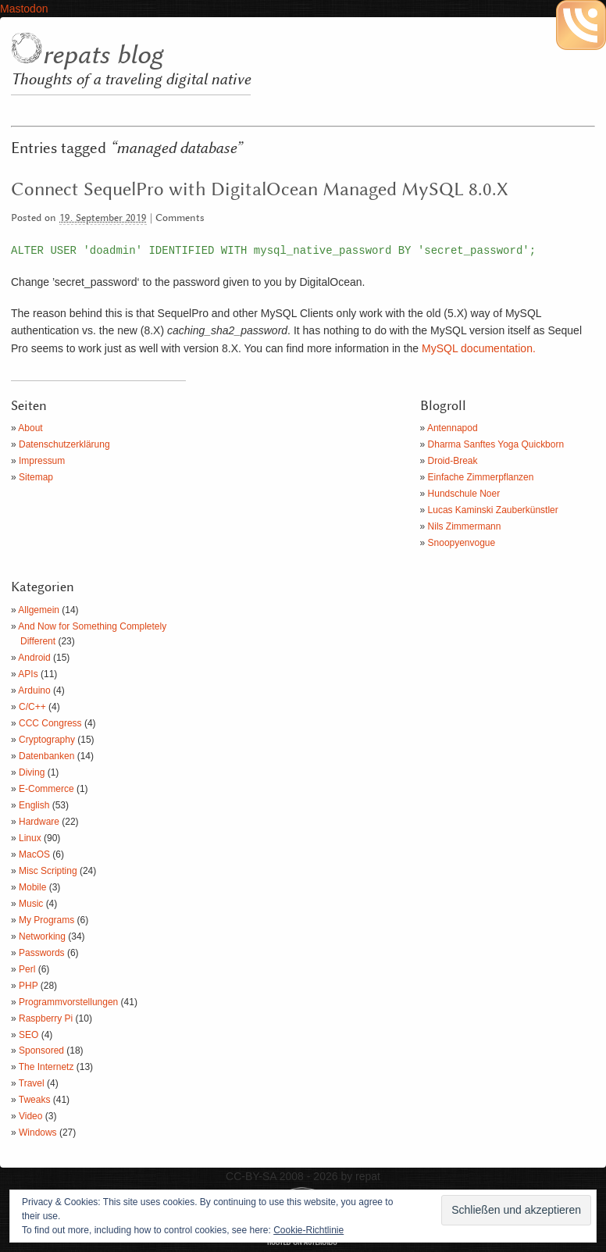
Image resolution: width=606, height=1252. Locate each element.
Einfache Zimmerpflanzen (481, 477)
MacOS (34, 854)
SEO (28, 1034)
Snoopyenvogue (462, 542)
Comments (180, 218)
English (34, 805)
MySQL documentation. (479, 348)
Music (31, 903)
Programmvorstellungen (68, 1002)
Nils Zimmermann (464, 526)
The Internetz (46, 1066)
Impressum (42, 460)
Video (30, 1116)
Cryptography (47, 739)
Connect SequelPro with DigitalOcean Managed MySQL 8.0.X (259, 190)
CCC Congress (50, 723)
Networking (42, 936)
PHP (28, 985)
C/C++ (32, 706)
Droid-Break (453, 460)
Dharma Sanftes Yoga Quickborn (496, 444)
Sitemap (36, 477)
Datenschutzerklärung (64, 444)
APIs (27, 674)
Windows (38, 1132)
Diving (32, 772)
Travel (32, 1083)
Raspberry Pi (46, 1018)
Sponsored (41, 1050)
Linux (30, 838)
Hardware (39, 821)
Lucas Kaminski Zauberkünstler (493, 510)
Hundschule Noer (464, 493)
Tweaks (35, 1099)
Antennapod (452, 428)
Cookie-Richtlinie (308, 1230)
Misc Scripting (48, 870)
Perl (27, 969)
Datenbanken (46, 756)
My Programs (46, 920)
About (30, 428)
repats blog (102, 55)
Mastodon (24, 8)
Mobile (32, 887)
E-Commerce (46, 788)
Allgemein (38, 610)
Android (34, 657)
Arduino (34, 690)
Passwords (42, 952)
